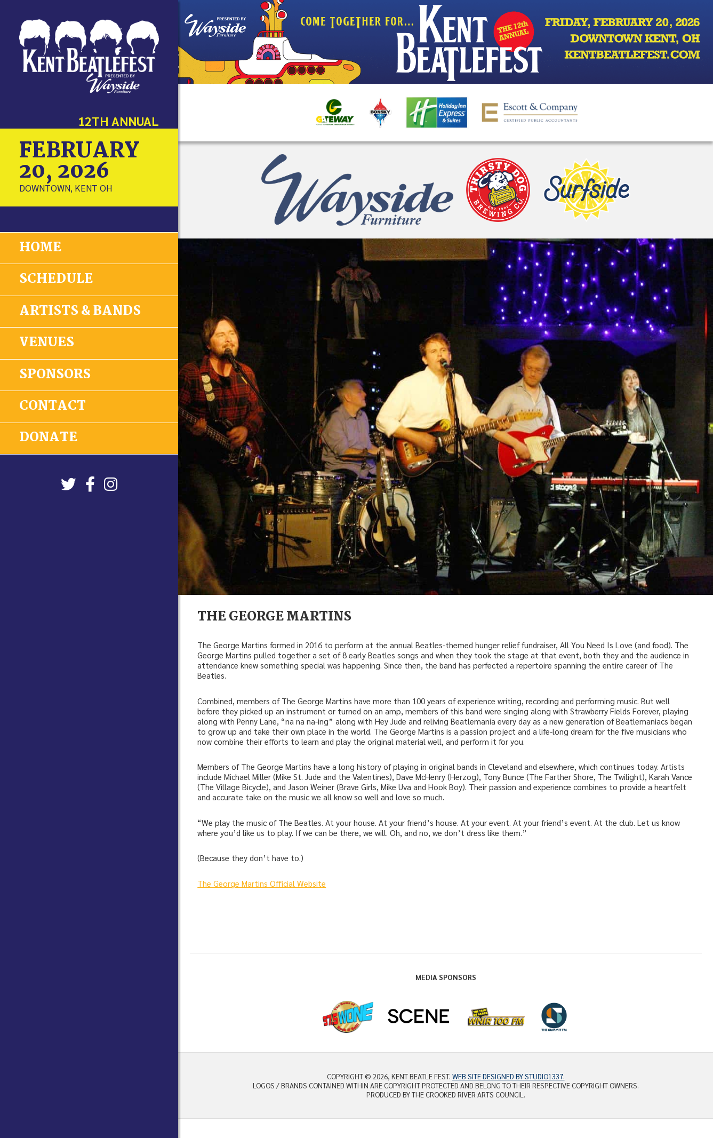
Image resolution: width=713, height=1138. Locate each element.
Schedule (56, 279)
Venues (46, 342)
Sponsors (55, 373)
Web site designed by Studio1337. (508, 1076)
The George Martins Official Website (261, 883)
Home (40, 247)
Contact (52, 405)
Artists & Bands (80, 310)
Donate (48, 437)
